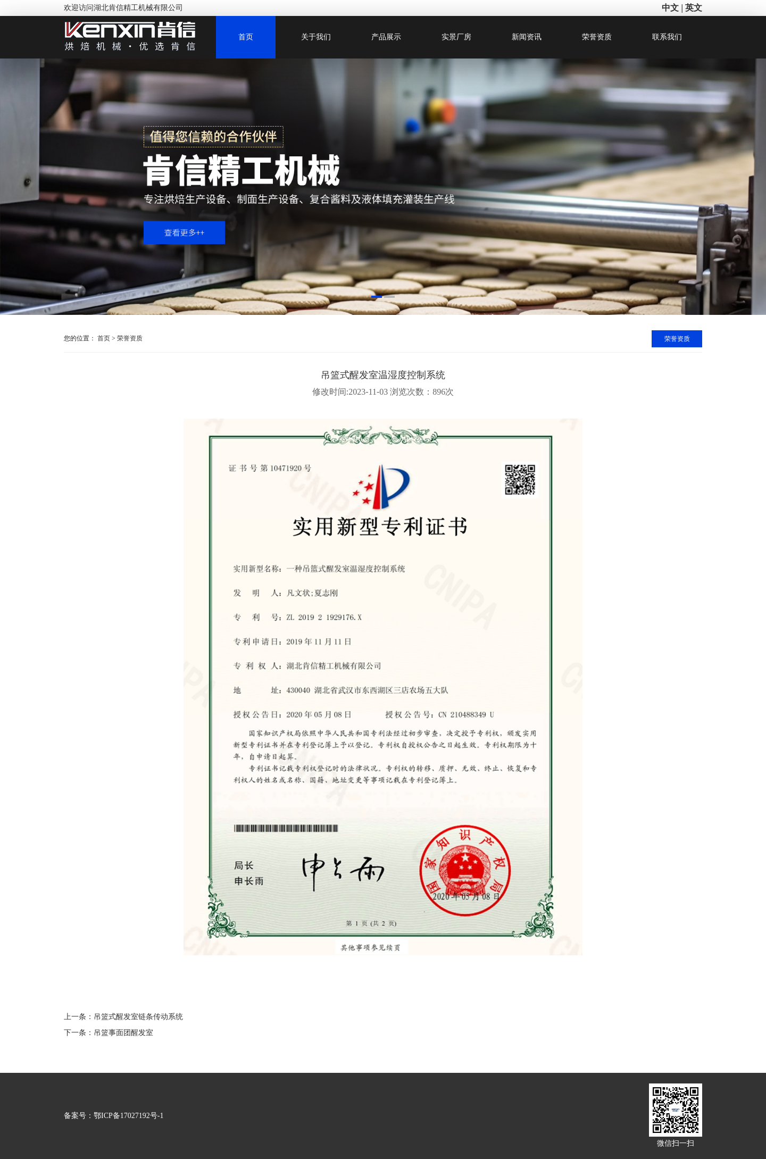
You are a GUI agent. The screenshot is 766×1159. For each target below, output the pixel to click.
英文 (693, 7)
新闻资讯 (527, 37)
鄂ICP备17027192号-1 (128, 1116)
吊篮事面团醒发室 (123, 1033)
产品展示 (386, 37)
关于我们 (316, 37)
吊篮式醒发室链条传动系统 (138, 1017)
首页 (245, 37)
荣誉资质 (597, 37)
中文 (670, 7)
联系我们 (667, 37)
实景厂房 (456, 37)
